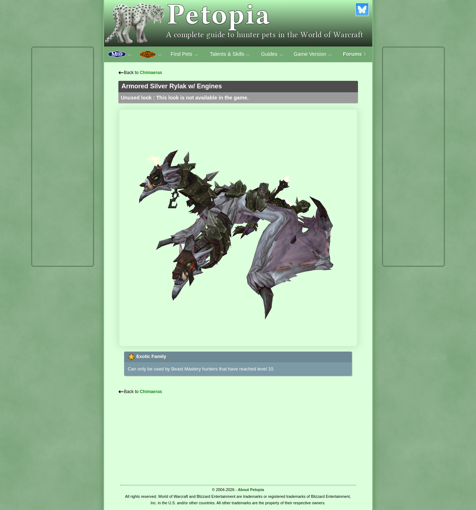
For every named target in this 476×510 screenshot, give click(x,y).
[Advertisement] (62, 156)
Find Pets (184, 54)
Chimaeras (151, 72)
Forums (355, 54)
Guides (272, 54)
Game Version (313, 54)
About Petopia (251, 489)
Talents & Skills (230, 54)
